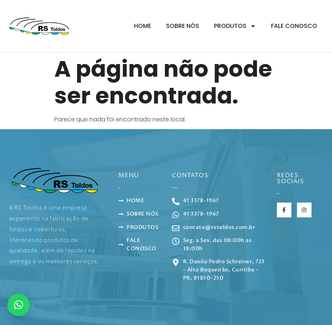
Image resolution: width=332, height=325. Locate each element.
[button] (18, 305)
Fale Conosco (294, 26)
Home (142, 26)
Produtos (235, 26)
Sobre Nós (182, 26)
